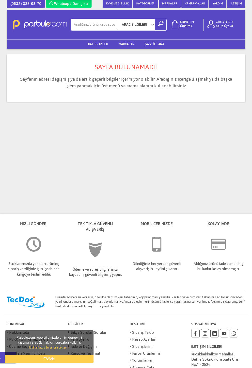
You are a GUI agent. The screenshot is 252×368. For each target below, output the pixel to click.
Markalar (169, 3)
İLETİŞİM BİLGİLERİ (206, 347)
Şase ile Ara (154, 44)
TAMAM (49, 359)
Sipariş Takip (143, 333)
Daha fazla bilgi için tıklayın (49, 347)
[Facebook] (195, 333)
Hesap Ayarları (144, 340)
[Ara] (94, 24)
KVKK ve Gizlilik (117, 3)
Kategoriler (145, 3)
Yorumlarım (142, 361)
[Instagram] (205, 333)
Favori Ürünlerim (146, 354)
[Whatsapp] (234, 333)
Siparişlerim (142, 347)
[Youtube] (224, 333)
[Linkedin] (214, 333)
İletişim (236, 3)
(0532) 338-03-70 (25, 3)
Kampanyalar (195, 3)
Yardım (218, 3)
